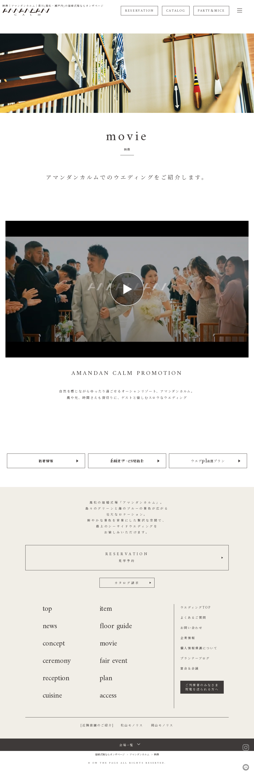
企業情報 (187, 637)
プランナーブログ (195, 658)
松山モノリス (132, 725)
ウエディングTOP (195, 607)
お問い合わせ (191, 627)
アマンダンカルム (139, 754)
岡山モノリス (162, 725)
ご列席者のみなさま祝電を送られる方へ (202, 686)
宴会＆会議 (189, 668)
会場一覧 (126, 745)
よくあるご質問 (193, 617)
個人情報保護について (199, 648)
